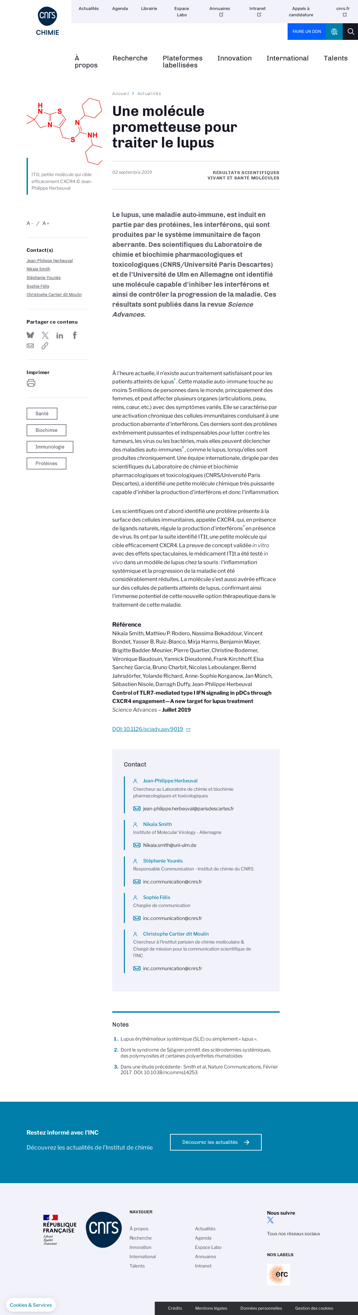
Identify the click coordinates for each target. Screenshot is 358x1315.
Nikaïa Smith (38, 268)
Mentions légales (211, 1308)
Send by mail (30, 346)
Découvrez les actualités (210, 1142)
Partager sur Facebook (74, 335)
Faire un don (307, 31)
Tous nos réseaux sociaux (293, 1233)
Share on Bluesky (30, 335)
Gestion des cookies (314, 1308)
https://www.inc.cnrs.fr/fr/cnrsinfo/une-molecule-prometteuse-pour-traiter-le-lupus (45, 346)
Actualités (89, 8)
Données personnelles (261, 1308)
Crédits (175, 1308)
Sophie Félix (38, 286)
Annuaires (220, 8)
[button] (31, 1305)
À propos (86, 62)
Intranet (257, 8)
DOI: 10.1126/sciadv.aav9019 (147, 729)
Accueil (121, 93)
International (288, 58)
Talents (137, 1265)
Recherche (130, 58)
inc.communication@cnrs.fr (172, 882)
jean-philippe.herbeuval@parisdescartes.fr (188, 809)
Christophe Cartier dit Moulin (54, 294)
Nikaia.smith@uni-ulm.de (169, 845)
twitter (270, 1220)
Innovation (235, 58)
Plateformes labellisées (183, 62)
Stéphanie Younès (44, 277)
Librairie (149, 8)
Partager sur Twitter (45, 335)
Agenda (120, 8)
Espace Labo (181, 11)
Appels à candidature (301, 11)
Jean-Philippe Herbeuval (50, 260)
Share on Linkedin (59, 335)
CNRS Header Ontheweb (334, 31)
